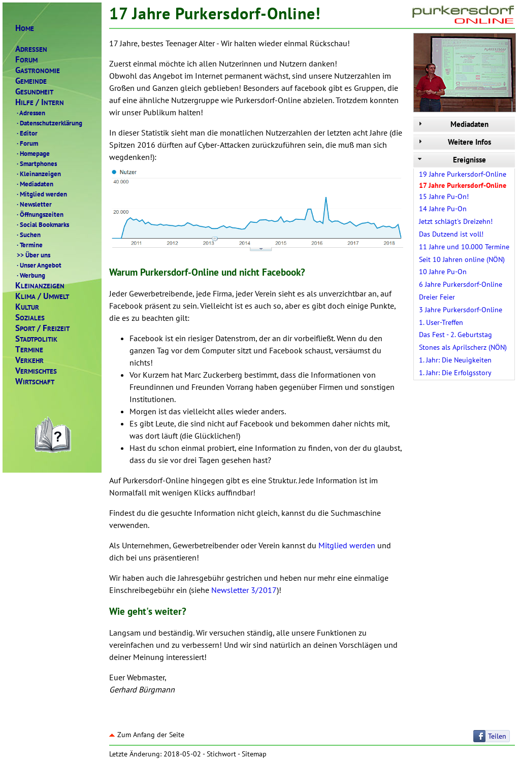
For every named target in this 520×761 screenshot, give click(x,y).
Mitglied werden (41, 193)
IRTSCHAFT (34, 381)
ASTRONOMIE (37, 70)
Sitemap (254, 753)
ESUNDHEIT (34, 91)
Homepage (32, 153)
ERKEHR (29, 360)
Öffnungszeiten (39, 214)
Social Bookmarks (42, 224)
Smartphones (36, 163)
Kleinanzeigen (38, 173)
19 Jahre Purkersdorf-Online (462, 174)
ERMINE (29, 349)
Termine (29, 244)
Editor (26, 133)
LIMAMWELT (42, 296)
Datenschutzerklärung (48, 122)
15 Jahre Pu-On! (444, 196)
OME (24, 28)
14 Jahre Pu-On (443, 208)
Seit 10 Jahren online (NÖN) (462, 259)
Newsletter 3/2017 (244, 590)
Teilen (497, 736)
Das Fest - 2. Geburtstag (455, 334)
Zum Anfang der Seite (146, 734)
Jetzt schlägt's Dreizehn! (456, 221)
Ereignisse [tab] (451, 159)
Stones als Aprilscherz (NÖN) (463, 347)
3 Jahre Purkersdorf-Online (460, 309)
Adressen (30, 112)
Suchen (28, 234)
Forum (26, 143)
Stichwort (221, 753)
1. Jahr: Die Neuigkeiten (455, 360)
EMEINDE (31, 81)
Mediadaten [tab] (452, 124)
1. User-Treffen (441, 322)
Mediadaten (34, 183)
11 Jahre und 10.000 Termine (464, 246)
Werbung (30, 275)
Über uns (32, 254)
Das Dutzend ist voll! (451, 234)
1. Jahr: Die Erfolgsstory (455, 372)
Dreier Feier (437, 297)
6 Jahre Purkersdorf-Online (460, 284)
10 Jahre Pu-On (443, 271)
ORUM (26, 59)
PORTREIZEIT (42, 328)
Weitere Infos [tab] (453, 142)
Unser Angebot (38, 265)
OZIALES (30, 317)
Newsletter (33, 204)
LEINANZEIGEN (39, 285)
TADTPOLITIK (36, 339)
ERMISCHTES (36, 371)
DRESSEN (31, 49)
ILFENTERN (39, 102)
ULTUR (27, 307)
